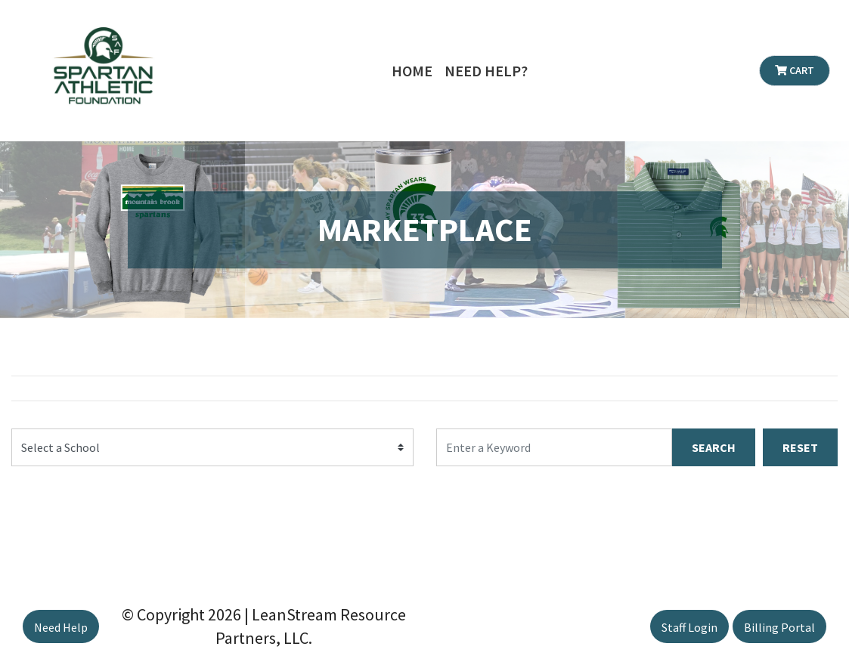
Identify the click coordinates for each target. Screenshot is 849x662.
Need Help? (486, 70)
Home (412, 70)
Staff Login (689, 627)
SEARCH (714, 447)
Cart (794, 70)
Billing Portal (779, 627)
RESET (800, 447)
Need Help (61, 627)
